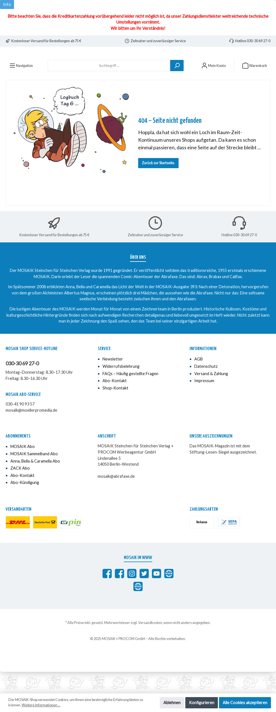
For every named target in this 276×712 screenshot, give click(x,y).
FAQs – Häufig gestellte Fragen (130, 395)
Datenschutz (206, 387)
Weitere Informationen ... (41, 705)
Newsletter (112, 380)
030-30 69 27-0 (22, 385)
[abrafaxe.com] (169, 595)
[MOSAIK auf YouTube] (156, 595)
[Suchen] (177, 87)
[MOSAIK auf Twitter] (144, 595)
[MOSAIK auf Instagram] (132, 595)
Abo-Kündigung (24, 503)
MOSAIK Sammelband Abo (34, 475)
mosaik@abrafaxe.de (116, 497)
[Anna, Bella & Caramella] (138, 608)
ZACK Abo (20, 489)
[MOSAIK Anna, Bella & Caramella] (119, 595)
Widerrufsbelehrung (121, 387)
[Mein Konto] (213, 87)
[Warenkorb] (254, 87)
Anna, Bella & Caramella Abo (35, 482)
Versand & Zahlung (211, 395)
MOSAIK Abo (22, 467)
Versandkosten (150, 644)
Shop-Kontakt (115, 409)
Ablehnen (172, 702)
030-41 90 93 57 (20, 425)
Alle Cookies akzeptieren (245, 702)
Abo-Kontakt (114, 402)
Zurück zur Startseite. (158, 184)
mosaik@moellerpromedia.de (31, 431)
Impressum (204, 402)
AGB (198, 380)
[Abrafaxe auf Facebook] (107, 595)
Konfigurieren (201, 702)
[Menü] (21, 87)
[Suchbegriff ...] (109, 87)
